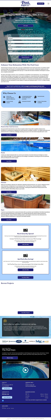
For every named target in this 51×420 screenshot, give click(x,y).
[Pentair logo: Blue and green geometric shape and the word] (12, 341)
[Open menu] (48, 3)
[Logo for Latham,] (5, 341)
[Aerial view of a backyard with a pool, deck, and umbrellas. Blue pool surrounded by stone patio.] (7, 302)
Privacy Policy (9, 418)
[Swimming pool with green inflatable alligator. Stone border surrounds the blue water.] (44, 305)
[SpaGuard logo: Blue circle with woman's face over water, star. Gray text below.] (25, 341)
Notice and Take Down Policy (31, 418)
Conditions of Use (23, 418)
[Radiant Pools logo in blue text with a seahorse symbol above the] (39, 341)
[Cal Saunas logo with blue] (45, 341)
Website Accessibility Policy (40, 418)
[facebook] (3, 401)
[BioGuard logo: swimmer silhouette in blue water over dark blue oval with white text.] (19, 341)
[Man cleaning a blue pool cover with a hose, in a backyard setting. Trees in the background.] (19, 293)
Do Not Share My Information (16, 418)
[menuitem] (4, 408)
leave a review (8, 330)
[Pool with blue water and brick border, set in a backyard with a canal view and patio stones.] (7, 290)
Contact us (40, 80)
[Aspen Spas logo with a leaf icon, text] (32, 341)
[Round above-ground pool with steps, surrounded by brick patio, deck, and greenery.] (44, 293)
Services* (10, 51)
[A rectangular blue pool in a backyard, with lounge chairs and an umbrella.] (19, 305)
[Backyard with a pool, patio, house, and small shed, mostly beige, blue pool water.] (32, 302)
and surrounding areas (31, 386)
